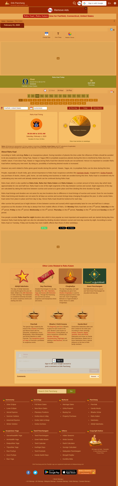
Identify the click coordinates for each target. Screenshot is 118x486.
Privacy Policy (100, 453)
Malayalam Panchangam (72, 451)
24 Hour (60, 90)
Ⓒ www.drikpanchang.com (100, 451)
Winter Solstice (12, 424)
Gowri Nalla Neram (41, 439)
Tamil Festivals (40, 451)
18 (32, 103)
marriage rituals (83, 173)
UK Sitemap (39, 481)
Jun (56, 96)
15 (86, 100)
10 (63, 100)
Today (85, 108)
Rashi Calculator (69, 443)
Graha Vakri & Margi (42, 420)
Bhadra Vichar (96, 412)
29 (84, 103)
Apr (46, 96)
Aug (64, 96)
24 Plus (69, 90)
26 (70, 103)
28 (79, 103)
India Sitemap (73, 481)
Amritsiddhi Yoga (13, 439)
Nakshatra (94, 420)
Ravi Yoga (10, 459)
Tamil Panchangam (42, 435)
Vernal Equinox (12, 412)
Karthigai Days (40, 447)
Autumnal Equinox (13, 420)
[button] (94, 3)
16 (91, 100)
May (51, 96)
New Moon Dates (41, 408)
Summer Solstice (13, 416)
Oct (74, 96)
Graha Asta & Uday (42, 416)
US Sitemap (30, 481)
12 (72, 100)
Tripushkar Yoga (12, 447)
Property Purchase (69, 416)
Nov (78, 96)
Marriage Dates (68, 404)
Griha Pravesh (68, 408)
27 (74, 103)
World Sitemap (58, 479)
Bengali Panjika (68, 455)
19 (37, 103)
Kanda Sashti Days (42, 455)
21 (46, 103)
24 (60, 103)
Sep (69, 96)
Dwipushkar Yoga (13, 443)
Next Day (97, 108)
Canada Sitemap (84, 481)
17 (95, 100)
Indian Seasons (68, 435)
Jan (32, 96)
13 (77, 100)
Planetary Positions (42, 412)
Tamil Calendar (40, 443)
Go (71, 391)
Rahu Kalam (95, 416)
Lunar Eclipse (11, 408)
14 (81, 100)
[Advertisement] (59, 58)
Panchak (94, 404)
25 (65, 103)
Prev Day (73, 108)
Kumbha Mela (68, 459)
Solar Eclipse (11, 404)
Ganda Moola (96, 408)
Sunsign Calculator (69, 447)
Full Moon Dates (41, 404)
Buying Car (67, 412)
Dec (83, 96)
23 (56, 103)
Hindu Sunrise (68, 439)
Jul (60, 96)
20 (42, 103)
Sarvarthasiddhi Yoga (14, 435)
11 (67, 100)
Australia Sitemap (62, 481)
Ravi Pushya (11, 451)
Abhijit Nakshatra (97, 424)
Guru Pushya (11, 455)
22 (51, 103)
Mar (42, 96)
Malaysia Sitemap (49, 481)
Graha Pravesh (106, 173)
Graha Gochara (40, 424)
